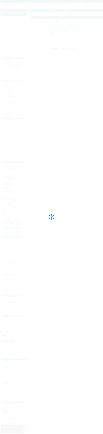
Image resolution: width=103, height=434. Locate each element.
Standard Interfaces (8, 104)
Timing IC (6, 106)
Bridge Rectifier (7, 117)
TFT (4, 349)
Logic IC (6, 86)
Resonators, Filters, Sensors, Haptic (12, 296)
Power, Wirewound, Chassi (10, 277)
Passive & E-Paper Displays (10, 347)
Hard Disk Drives (7, 385)
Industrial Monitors (8, 340)
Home (3, 10)
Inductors (6, 255)
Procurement (30, 10)
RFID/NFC (5, 412)
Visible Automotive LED (9, 165)
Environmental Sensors (9, 176)
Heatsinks (5, 324)
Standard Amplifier (8, 59)
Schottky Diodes (7, 126)
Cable (4, 310)
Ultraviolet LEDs (7, 147)
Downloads (65, 10)
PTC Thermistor (7, 283)
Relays (5, 329)
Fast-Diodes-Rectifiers (9, 119)
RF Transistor (7, 193)
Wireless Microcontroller (9, 419)
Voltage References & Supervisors (12, 66)
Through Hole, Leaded (9, 274)
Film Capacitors (7, 239)
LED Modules (7, 161)
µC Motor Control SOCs (9, 111)
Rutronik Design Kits (8, 100)
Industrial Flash (7, 383)
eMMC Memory (7, 81)
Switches (5, 331)
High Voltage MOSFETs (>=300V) (12, 200)
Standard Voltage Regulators (10, 64)
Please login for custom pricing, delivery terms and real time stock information (52, 17)
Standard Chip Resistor (9, 263)
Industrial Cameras (8, 367)
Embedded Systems (8, 365)
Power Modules (7, 137)
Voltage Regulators (8, 68)
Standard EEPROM (8, 102)
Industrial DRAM (7, 381)
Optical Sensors (7, 183)
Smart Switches (7, 57)
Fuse (4, 319)
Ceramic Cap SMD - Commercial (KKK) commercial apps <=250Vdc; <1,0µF (13, 219)
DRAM (5, 79)
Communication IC (8, 77)
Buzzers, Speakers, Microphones (11, 292)
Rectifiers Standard (8, 124)
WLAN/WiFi (6, 422)
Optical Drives (6, 390)
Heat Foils (5, 322)
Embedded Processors (9, 362)
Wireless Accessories (8, 417)
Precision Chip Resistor (9, 267)
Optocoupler (7, 154)
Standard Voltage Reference (10, 61)
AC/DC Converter (8, 41)
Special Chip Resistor (9, 265)
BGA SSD (6, 74)
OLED (4, 344)
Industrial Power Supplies (9, 372)
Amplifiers (6, 43)
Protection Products (8, 326)
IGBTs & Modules (8, 191)
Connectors (6, 313)
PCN (41, 10)
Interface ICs (7, 50)
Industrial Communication (9, 369)
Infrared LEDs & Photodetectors (11, 152)
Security (5, 415)
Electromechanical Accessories (11, 315)
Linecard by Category (11, 19)
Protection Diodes (8, 121)
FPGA (5, 83)
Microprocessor (7, 90)
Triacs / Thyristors (8, 206)
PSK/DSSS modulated (8, 410)
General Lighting (8, 149)
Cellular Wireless (7, 403)
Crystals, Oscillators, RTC (10, 294)
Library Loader (61, 48)
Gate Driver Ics (7, 48)
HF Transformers (8, 252)
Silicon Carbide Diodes (9, 128)
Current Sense (7, 260)
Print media (78, 10)
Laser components (8, 142)
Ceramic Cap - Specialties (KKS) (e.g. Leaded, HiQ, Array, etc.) (11, 232)
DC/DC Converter (8, 45)
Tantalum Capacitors (8, 242)
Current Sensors (8, 174)
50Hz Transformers (8, 248)
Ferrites (5, 250)
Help (99, 10)
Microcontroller (7, 88)
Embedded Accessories (9, 358)
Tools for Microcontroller (9, 109)
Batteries (5, 308)
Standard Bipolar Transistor (10, 196)
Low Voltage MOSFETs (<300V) (11, 198)
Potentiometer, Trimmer (9, 279)
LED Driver (6, 163)
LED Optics (6, 156)
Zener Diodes (7, 131)
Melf (5, 270)
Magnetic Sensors (8, 178)
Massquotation (52, 10)
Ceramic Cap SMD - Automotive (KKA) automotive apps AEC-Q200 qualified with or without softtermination (13, 228)
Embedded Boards (7, 360)
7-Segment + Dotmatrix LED (10, 159)
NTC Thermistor (7, 281)
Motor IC (6, 52)
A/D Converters (7, 38)
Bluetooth (5, 401)
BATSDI (5, 306)
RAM (5, 97)
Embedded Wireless (8, 405)
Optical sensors (7, 145)
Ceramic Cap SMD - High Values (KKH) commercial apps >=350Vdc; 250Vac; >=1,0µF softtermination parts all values (14, 223)
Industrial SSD (6, 387)
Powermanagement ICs (9, 55)
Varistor (5, 286)
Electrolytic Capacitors (9, 237)
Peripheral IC (7, 95)
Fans (4, 317)
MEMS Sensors (7, 181)
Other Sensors (7, 185)
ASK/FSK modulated (8, 399)
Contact (89, 10)
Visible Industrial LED (9, 168)
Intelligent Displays (8, 342)
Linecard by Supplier (11, 25)
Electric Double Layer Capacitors (11, 235)
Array (5, 272)
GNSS (4, 408)
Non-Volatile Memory (9, 93)
